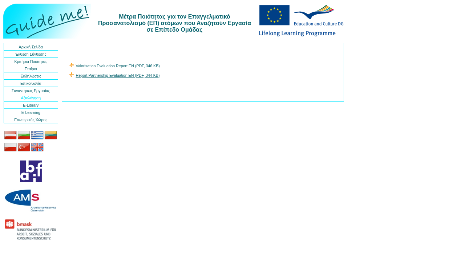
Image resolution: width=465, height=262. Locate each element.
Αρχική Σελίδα (31, 47)
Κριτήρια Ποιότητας (31, 61)
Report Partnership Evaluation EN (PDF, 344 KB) (118, 75)
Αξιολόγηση (31, 98)
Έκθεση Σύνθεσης (30, 54)
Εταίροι (31, 69)
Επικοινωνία (30, 83)
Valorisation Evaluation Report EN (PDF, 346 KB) (118, 66)
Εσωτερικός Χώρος (30, 120)
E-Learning (30, 112)
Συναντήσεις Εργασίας (31, 90)
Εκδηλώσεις (31, 76)
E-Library (31, 105)
